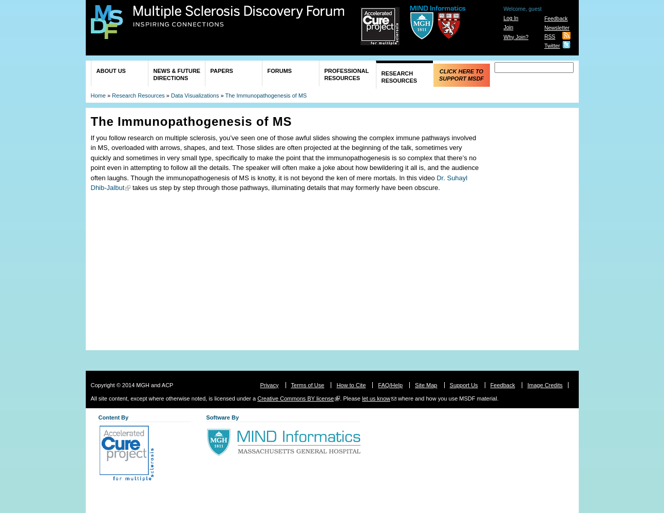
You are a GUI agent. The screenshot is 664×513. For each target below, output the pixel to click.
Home (98, 95)
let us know (376, 398)
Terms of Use (308, 385)
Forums (280, 71)
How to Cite (351, 385)
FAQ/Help (390, 385)
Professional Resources (347, 74)
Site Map (426, 385)
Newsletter (557, 28)
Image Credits (544, 385)
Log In (510, 18)
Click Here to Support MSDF (461, 75)
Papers (222, 71)
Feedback (556, 19)
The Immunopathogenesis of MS (266, 95)
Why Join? (515, 37)
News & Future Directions (177, 74)
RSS (549, 37)
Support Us (464, 385)
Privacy (269, 385)
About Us (111, 71)
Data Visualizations (195, 95)
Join (508, 27)
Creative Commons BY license (295, 398)
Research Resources (400, 77)
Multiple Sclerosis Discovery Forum (239, 16)
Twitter (552, 46)
